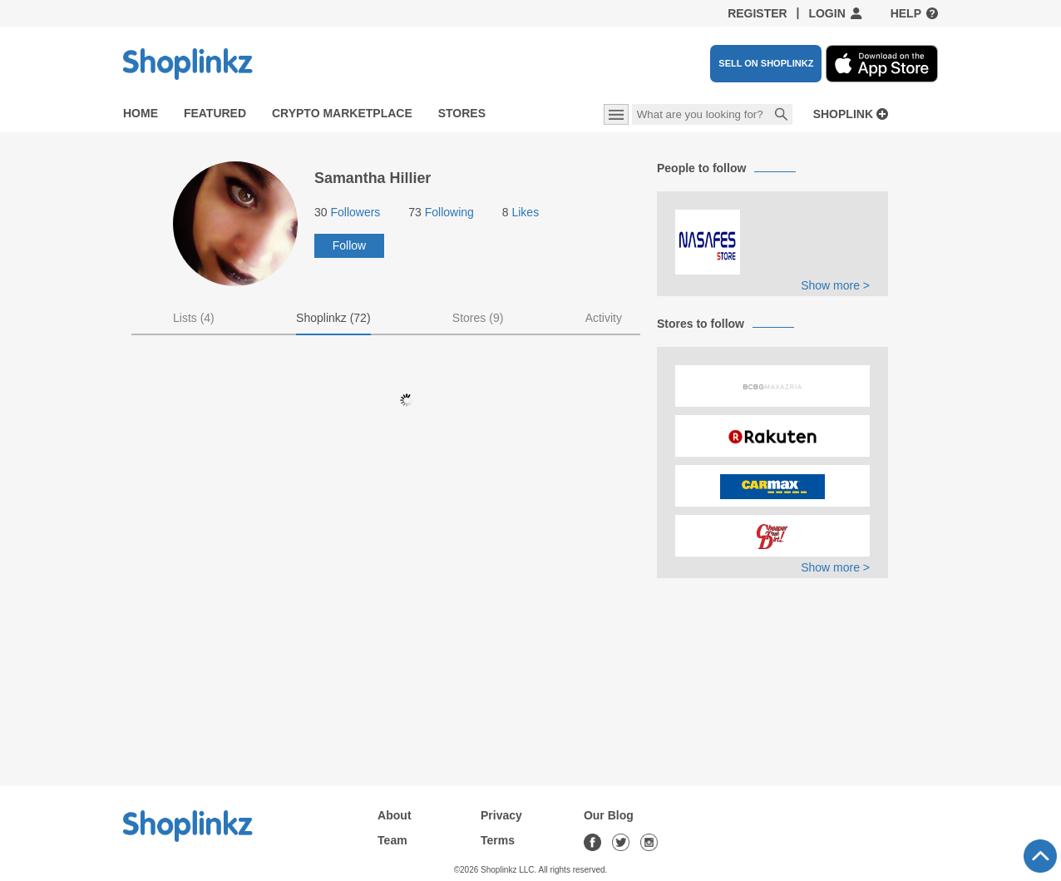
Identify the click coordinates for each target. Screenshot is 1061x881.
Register (757, 13)
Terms (498, 840)
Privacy (501, 815)
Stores (462, 113)
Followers (347, 212)
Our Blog (609, 815)
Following (441, 212)
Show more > (835, 285)
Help (906, 13)
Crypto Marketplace (342, 113)
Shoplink (843, 114)
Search (781, 116)
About (394, 815)
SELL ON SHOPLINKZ (765, 63)
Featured (215, 113)
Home (140, 113)
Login (826, 13)
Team (392, 840)
